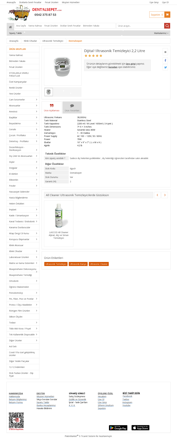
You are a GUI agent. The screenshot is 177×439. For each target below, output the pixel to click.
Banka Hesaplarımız (46, 405)
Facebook (127, 396)
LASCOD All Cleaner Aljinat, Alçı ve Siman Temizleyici (59, 235)
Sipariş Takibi (43, 402)
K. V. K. (72, 405)
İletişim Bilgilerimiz (18, 399)
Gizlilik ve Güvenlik (77, 399)
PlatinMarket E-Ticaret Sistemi (80, 436)
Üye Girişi (154, 2)
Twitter (125, 399)
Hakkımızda (14, 396)
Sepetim (157, 14)
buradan (112, 67)
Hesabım (102, 396)
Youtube (126, 405)
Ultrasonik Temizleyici (56, 264)
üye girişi (131, 63)
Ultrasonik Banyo (78, 264)
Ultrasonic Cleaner (99, 264)
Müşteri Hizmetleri (45, 396)
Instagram (127, 402)
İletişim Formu (16, 402)
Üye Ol (165, 2)
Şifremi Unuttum (106, 405)
